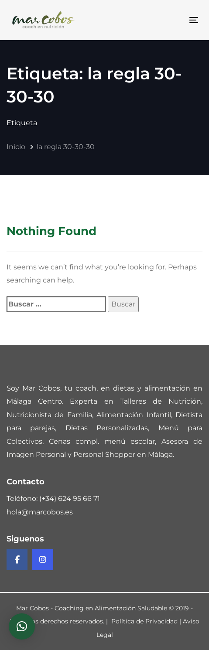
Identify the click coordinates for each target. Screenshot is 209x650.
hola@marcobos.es (40, 512)
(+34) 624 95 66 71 (69, 498)
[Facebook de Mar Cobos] (17, 559)
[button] (22, 626)
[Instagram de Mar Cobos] (42, 559)
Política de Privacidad (144, 621)
